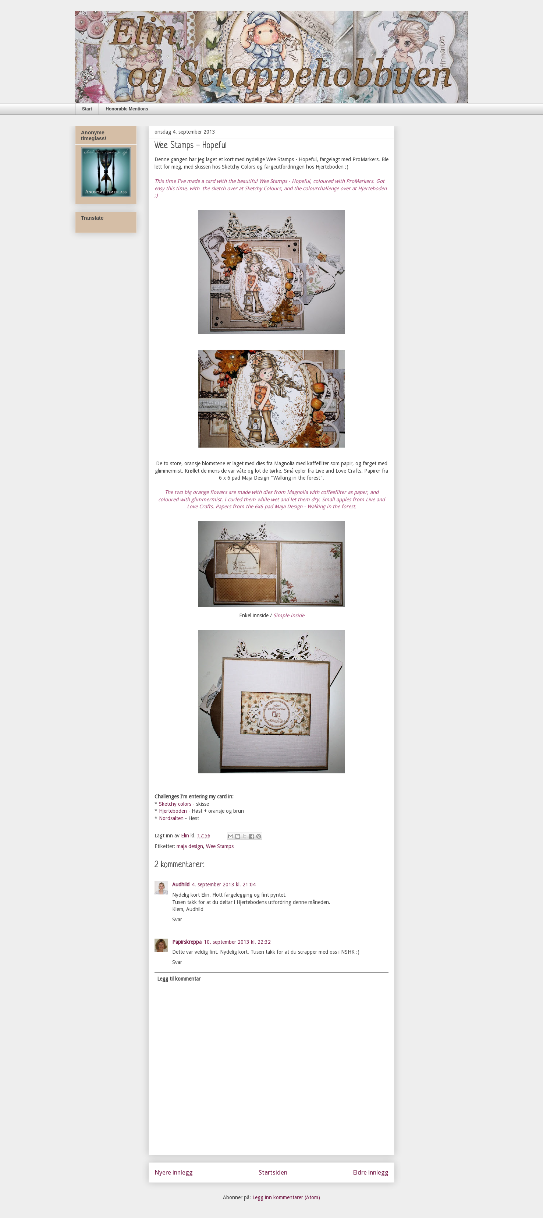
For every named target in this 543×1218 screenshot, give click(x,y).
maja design (190, 846)
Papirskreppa (187, 942)
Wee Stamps (220, 846)
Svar (177, 919)
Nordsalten (171, 818)
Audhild (180, 884)
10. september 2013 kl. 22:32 (237, 942)
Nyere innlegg (174, 1172)
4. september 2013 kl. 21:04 (224, 884)
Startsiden (273, 1172)
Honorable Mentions (127, 109)
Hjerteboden (173, 811)
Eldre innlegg (370, 1172)
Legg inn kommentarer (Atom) (286, 1197)
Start (87, 109)
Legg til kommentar (178, 979)
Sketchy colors (175, 804)
